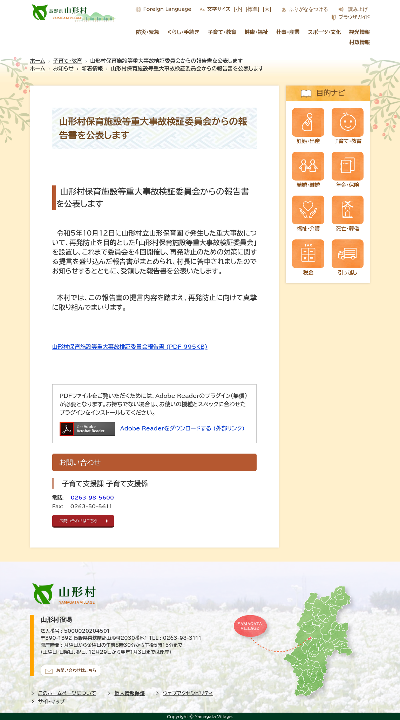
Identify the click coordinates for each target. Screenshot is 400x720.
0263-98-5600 (92, 497)
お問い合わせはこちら (81, 520)
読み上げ (358, 9)
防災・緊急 (147, 32)
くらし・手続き (183, 32)
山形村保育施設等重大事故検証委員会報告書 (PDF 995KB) (130, 346)
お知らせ (63, 68)
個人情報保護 (129, 691)
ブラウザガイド (354, 17)
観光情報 (359, 32)
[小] (238, 9)
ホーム (37, 60)
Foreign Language (167, 9)
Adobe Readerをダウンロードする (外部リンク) (182, 428)
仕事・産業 (288, 32)
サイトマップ (51, 700)
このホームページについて (67, 691)
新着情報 (92, 68)
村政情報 (359, 42)
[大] (267, 9)
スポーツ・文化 (324, 32)
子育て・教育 (222, 32)
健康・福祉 (256, 32)
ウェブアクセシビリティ (188, 691)
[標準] (252, 9)
